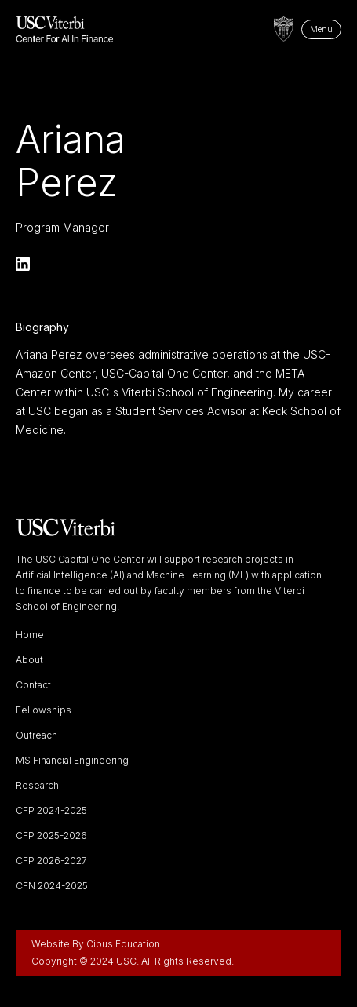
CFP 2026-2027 (51, 861)
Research (37, 785)
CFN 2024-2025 (52, 886)
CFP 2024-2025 (51, 810)
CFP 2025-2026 (51, 836)
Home (30, 635)
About (29, 660)
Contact (33, 685)
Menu (321, 29)
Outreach (36, 735)
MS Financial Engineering (72, 760)
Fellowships (43, 710)
